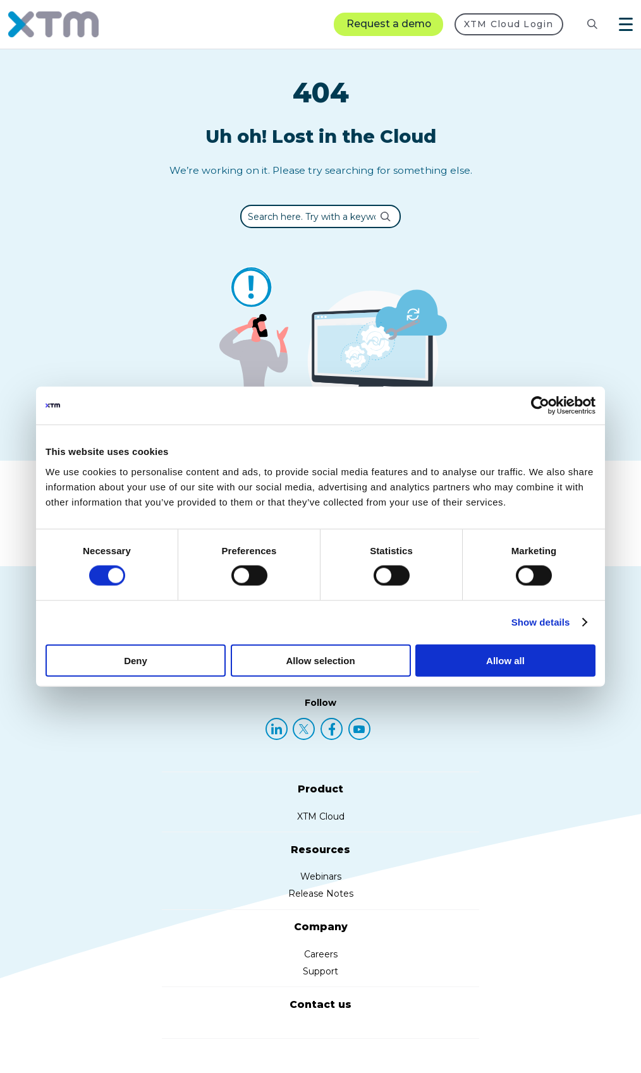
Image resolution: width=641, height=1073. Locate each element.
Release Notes (320, 893)
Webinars (320, 876)
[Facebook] (331, 729)
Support (320, 971)
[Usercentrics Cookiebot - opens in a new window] (540, 405)
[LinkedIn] (277, 729)
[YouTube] (359, 729)
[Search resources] (582, 24)
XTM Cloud (321, 816)
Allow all (505, 660)
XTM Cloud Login (509, 24)
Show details (540, 622)
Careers (321, 954)
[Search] (592, 24)
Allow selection (320, 660)
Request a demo (388, 24)
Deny (135, 660)
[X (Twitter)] (304, 729)
